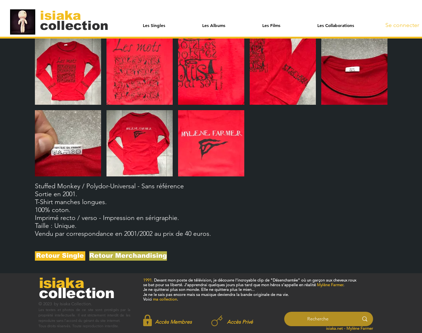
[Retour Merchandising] (128, 256)
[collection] (74, 25)
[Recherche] (318, 319)
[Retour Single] (60, 256)
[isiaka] (64, 15)
